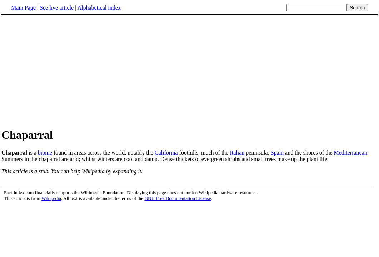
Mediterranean (350, 153)
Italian (237, 153)
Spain (277, 153)
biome (45, 153)
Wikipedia (51, 198)
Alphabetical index (98, 8)
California (166, 153)
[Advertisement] (61, 71)
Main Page (23, 8)
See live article (57, 8)
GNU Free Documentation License (177, 198)
